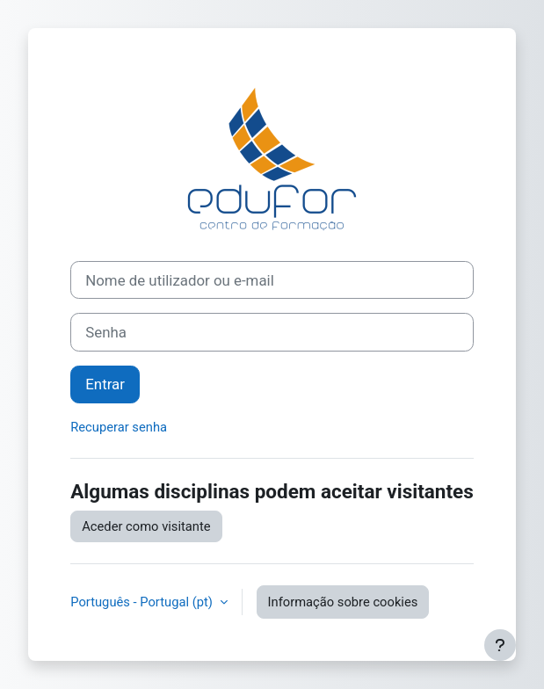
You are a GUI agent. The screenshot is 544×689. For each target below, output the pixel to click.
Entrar (105, 384)
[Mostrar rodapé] (500, 645)
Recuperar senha (118, 427)
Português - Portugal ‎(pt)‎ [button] (142, 602)
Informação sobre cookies (343, 602)
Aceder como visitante (146, 526)
